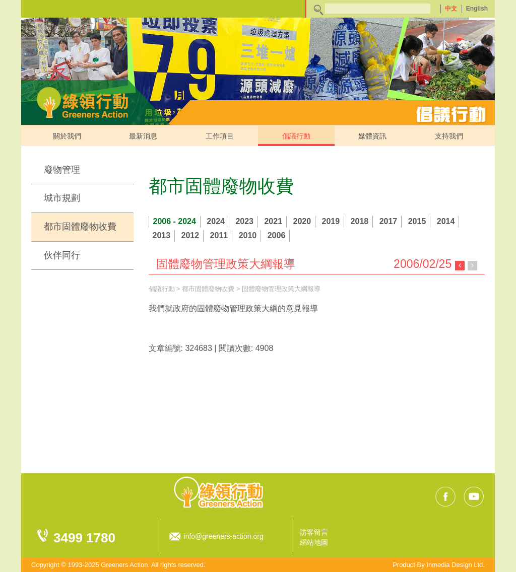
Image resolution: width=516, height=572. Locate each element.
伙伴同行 (62, 255)
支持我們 (449, 136)
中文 (451, 8)
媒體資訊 (372, 136)
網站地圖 (314, 542)
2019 (331, 221)
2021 (273, 221)
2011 (219, 235)
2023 (244, 221)
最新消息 (143, 136)
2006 (277, 235)
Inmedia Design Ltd (454, 564)
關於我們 (67, 136)
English (477, 8)
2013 (162, 235)
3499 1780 (84, 537)
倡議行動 (296, 136)
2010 (248, 235)
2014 (446, 221)
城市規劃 (62, 198)
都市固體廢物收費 (80, 227)
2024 (216, 221)
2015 (417, 221)
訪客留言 (314, 532)
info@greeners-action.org (224, 536)
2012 (190, 235)
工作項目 (220, 136)
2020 (302, 221)
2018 (360, 221)
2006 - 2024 (174, 221)
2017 (388, 221)
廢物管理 (62, 170)
